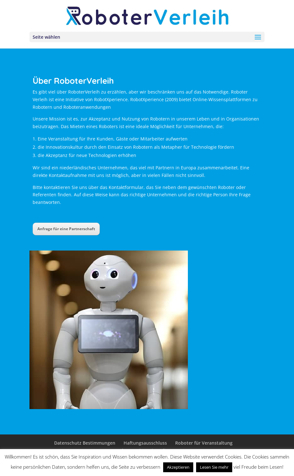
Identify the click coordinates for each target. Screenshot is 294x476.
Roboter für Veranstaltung (204, 443)
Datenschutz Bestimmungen (84, 443)
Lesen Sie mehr (214, 467)
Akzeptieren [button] (178, 467)
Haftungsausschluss (145, 443)
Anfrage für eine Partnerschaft (66, 228)
